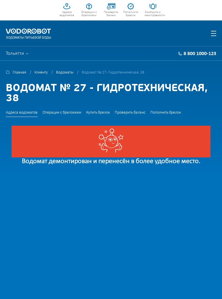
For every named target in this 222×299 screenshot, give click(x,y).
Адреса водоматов (67, 14)
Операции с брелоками (89, 14)
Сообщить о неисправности (153, 14)
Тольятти (15, 53)
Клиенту (41, 72)
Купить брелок (98, 112)
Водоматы (64, 72)
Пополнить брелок (130, 14)
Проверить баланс (111, 14)
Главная (19, 72)
